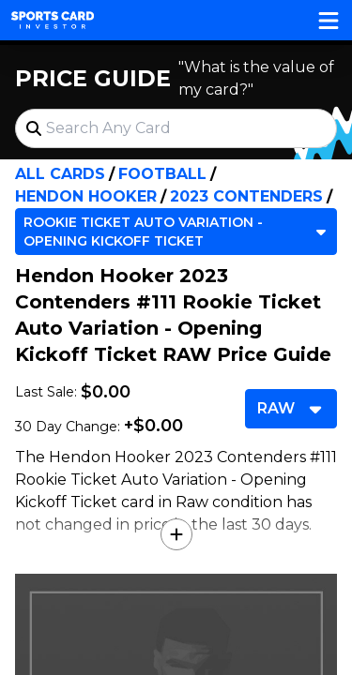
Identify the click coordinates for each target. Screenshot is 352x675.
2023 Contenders (246, 196)
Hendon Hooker (86, 196)
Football (162, 174)
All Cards (60, 174)
